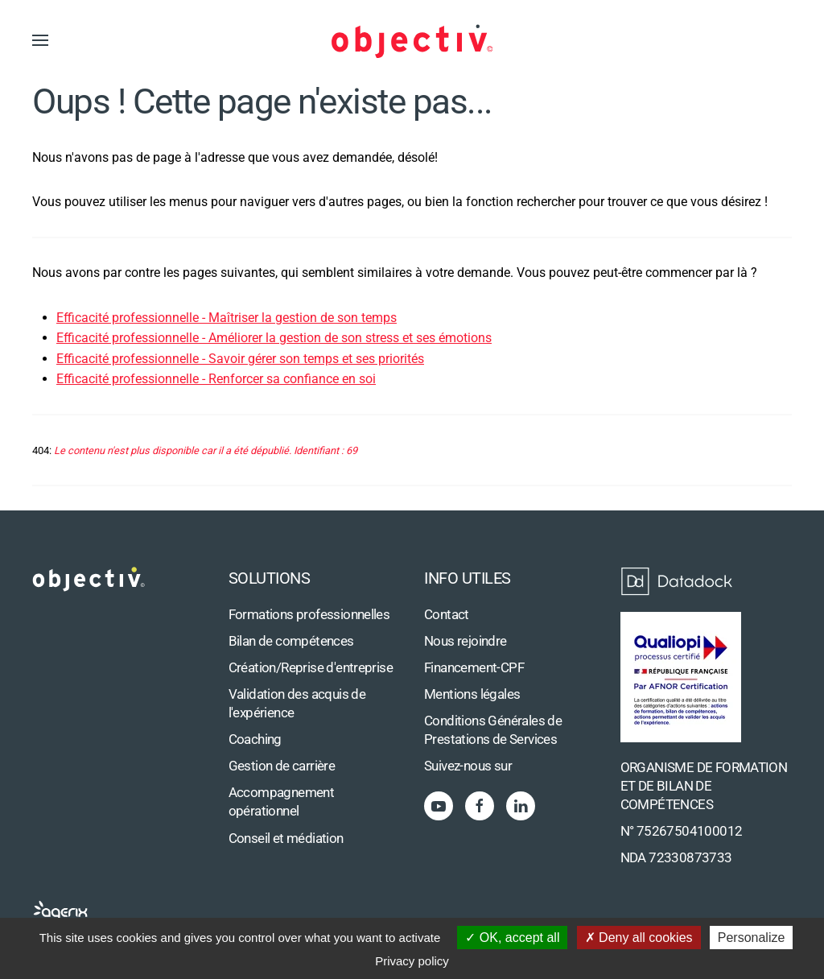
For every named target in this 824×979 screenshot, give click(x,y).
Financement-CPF (474, 667)
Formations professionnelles (309, 614)
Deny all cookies (639, 937)
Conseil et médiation (286, 838)
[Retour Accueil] (412, 40)
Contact (446, 614)
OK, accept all (512, 937)
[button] (40, 40)
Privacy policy (412, 961)
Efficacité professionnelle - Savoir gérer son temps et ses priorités (240, 358)
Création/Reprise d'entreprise (311, 667)
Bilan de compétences (291, 641)
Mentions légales (472, 694)
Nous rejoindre (465, 641)
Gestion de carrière (282, 766)
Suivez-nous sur (468, 766)
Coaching (255, 739)
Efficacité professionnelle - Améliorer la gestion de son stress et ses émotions (274, 337)
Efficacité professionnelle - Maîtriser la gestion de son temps (226, 317)
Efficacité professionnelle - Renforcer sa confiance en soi (216, 378)
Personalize (751, 937)
